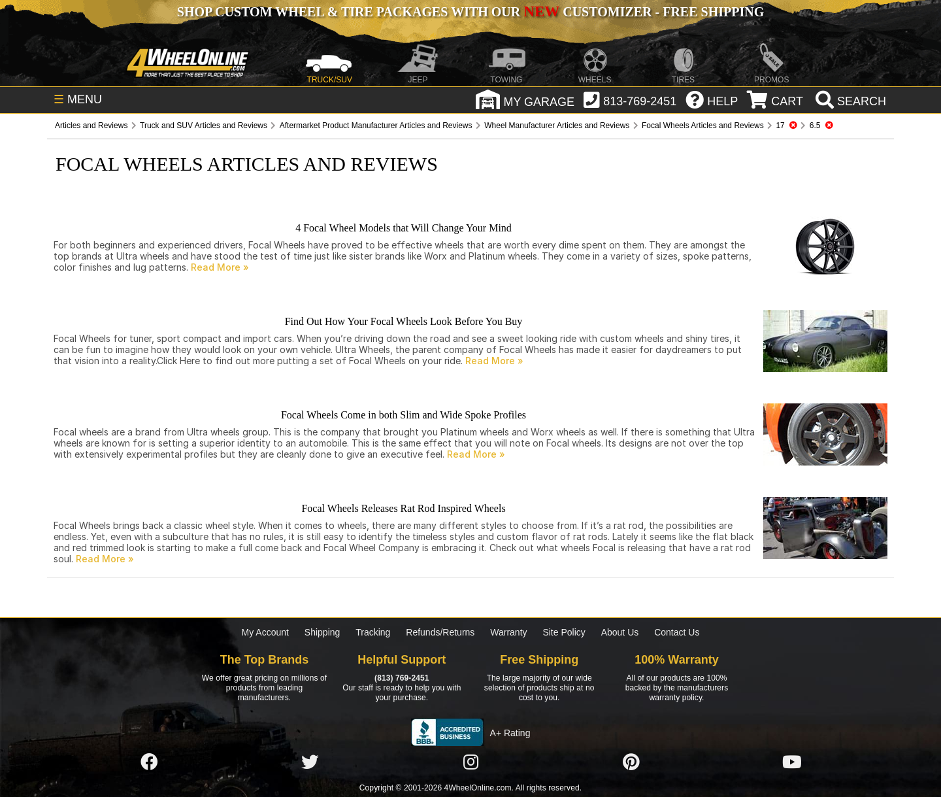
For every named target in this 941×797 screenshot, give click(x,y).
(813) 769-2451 (401, 678)
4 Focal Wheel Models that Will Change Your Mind (403, 227)
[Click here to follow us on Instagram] (470, 762)
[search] (849, 101)
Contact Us (676, 632)
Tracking (372, 632)
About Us (620, 632)
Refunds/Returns (440, 632)
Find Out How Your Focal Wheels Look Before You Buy (404, 321)
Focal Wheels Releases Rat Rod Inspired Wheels (403, 508)
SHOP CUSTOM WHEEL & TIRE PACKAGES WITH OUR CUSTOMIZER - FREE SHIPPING (470, 12)
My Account (265, 632)
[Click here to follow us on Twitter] (310, 762)
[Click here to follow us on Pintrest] (631, 762)
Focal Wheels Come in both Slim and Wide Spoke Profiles (403, 414)
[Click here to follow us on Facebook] (149, 762)
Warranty (508, 632)
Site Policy (563, 632)
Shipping (322, 632)
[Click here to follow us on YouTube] (792, 762)
